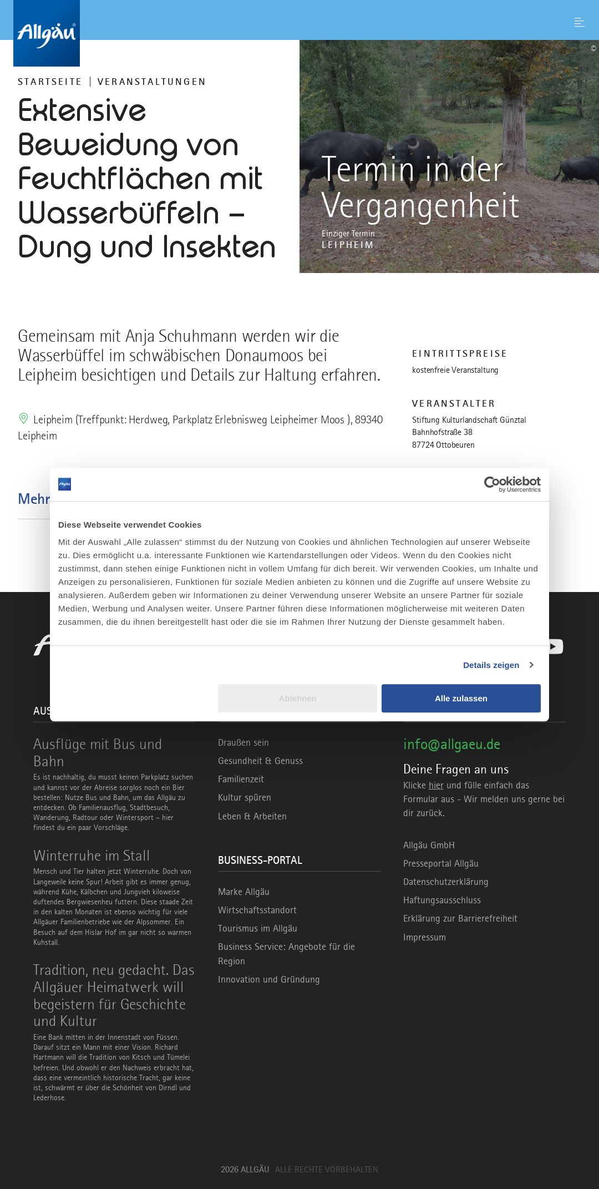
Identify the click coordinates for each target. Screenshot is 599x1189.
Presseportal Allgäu (441, 863)
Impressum (424, 937)
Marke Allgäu (244, 891)
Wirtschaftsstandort (257, 909)
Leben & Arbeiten (252, 816)
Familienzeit (241, 779)
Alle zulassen (461, 698)
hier (436, 785)
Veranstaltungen (152, 81)
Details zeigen (491, 665)
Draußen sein (243, 742)
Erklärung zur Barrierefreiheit (460, 918)
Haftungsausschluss (442, 899)
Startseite (50, 81)
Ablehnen (298, 698)
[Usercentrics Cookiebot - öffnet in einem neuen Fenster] (492, 484)
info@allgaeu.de (451, 743)
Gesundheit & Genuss (260, 760)
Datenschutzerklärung (446, 881)
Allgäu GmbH (429, 845)
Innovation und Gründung (269, 979)
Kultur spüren (244, 797)
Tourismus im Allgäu (257, 928)
